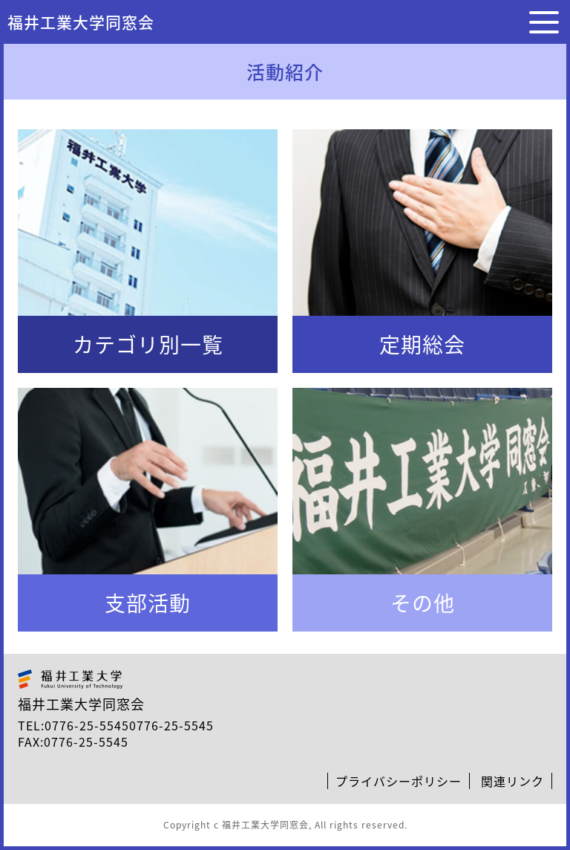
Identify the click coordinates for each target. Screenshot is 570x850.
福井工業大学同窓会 (80, 21)
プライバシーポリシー (398, 781)
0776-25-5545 (87, 725)
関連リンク (512, 781)
